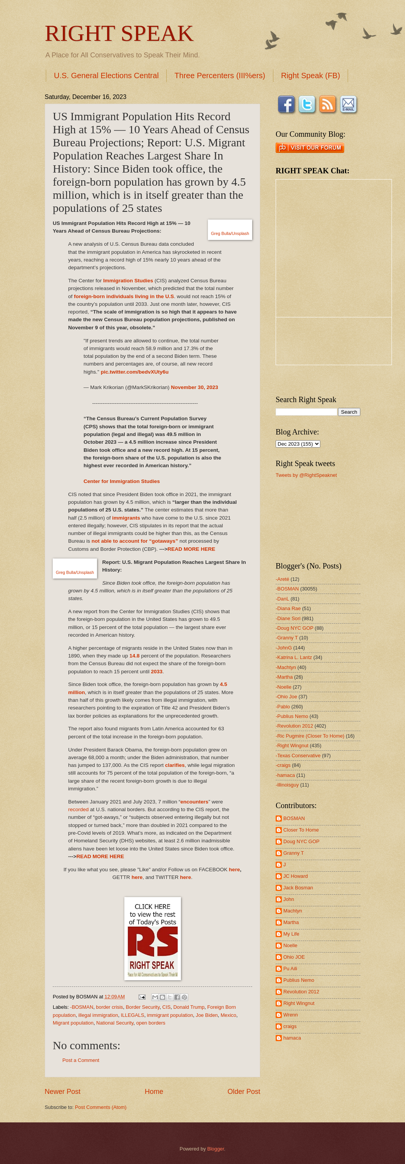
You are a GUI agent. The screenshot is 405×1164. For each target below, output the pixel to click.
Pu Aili (290, 968)
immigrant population (170, 1015)
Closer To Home (301, 830)
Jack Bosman (298, 888)
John (288, 899)
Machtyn (292, 911)
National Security (114, 1023)
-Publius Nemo (292, 716)
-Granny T (287, 638)
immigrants (126, 518)
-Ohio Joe (286, 696)
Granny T (293, 853)
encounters (195, 802)
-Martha (284, 677)
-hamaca (285, 775)
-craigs (283, 765)
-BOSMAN (81, 1007)
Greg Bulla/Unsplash (230, 233)
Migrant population (73, 1023)
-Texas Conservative (298, 755)
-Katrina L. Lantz (294, 657)
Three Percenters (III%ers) (219, 75)
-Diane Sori (288, 618)
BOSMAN (294, 818)
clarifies (175, 765)
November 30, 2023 (194, 387)
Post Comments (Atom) (101, 1107)
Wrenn (290, 1015)
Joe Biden (207, 1015)
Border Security (143, 1007)
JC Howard (295, 876)
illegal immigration (98, 1015)
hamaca (292, 1038)
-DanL (282, 599)
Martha (291, 922)
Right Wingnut (299, 1003)
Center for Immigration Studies (122, 481)
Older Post (244, 1091)
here (234, 869)
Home (154, 1091)
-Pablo (283, 706)
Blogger (215, 1149)
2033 (156, 671)
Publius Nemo (298, 980)
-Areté (282, 579)
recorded (78, 809)
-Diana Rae (288, 608)
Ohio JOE (294, 957)
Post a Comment (80, 1060)
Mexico (228, 1015)
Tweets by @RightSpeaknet (306, 475)
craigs (289, 1026)
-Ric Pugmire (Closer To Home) (310, 736)
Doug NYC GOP (301, 841)
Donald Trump (188, 1007)
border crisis (109, 1007)
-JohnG (284, 648)
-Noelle (283, 687)
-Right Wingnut (292, 745)
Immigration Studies (128, 280)
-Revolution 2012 (294, 726)
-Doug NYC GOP (294, 628)
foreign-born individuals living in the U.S (124, 296)
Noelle (290, 945)
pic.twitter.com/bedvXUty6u (135, 372)
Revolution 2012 (301, 992)
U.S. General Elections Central (106, 75)
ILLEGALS (132, 1015)
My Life (291, 934)
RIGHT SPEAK (119, 33)
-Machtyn (286, 667)
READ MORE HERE (191, 549)
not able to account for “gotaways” (135, 541)
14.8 (134, 656)
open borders (151, 1023)
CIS (166, 1007)
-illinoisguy (287, 785)
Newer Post (62, 1091)
